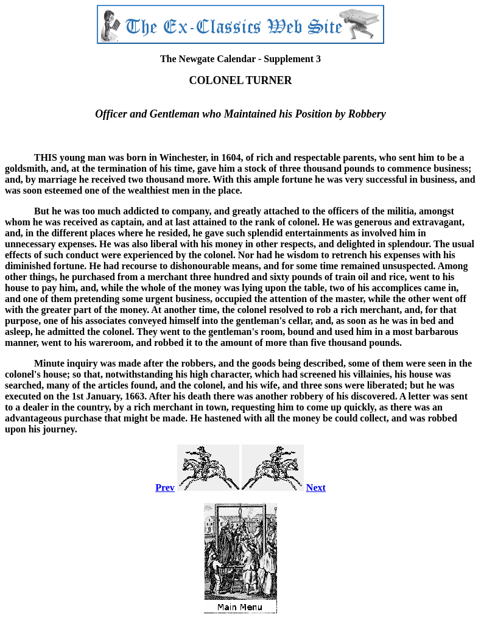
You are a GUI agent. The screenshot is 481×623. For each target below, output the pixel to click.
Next (316, 487)
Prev (165, 487)
